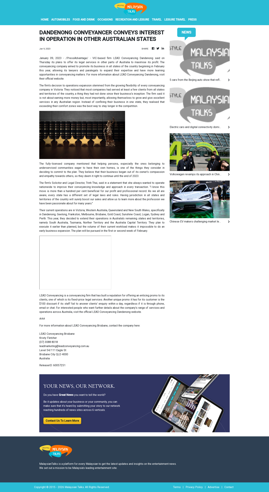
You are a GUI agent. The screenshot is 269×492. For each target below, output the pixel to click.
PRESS (192, 19)
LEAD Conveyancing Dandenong (133, 58)
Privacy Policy (194, 487)
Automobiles (60, 19)
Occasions (105, 19)
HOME (45, 19)
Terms (177, 487)
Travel (157, 19)
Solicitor (57, 182)
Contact (228, 487)
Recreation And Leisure (132, 19)
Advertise (213, 487)
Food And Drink (84, 19)
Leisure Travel (174, 19)
